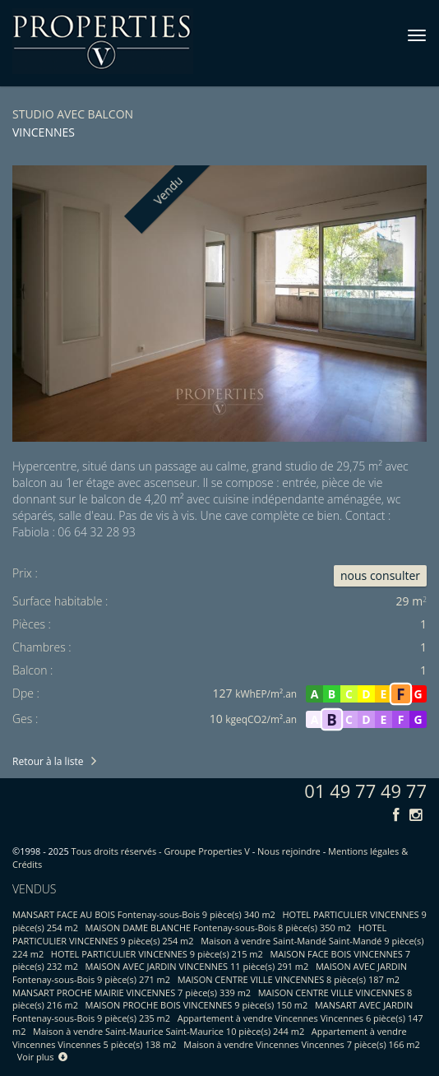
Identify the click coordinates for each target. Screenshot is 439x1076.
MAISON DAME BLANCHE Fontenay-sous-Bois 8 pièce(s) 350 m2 (218, 927)
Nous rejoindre (289, 851)
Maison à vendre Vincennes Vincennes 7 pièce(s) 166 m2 (301, 1044)
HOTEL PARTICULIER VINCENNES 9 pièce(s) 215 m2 (157, 954)
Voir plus (42, 1056)
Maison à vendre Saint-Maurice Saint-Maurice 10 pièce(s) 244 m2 (168, 1031)
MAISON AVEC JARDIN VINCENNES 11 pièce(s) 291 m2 (197, 966)
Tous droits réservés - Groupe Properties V (161, 851)
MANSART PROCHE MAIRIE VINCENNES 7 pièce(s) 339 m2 (131, 992)
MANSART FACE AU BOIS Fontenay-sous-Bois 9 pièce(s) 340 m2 (143, 914)
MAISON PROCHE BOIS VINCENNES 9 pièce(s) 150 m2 (196, 1005)
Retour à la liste (47, 761)
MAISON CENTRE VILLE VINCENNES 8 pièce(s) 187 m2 (289, 979)
